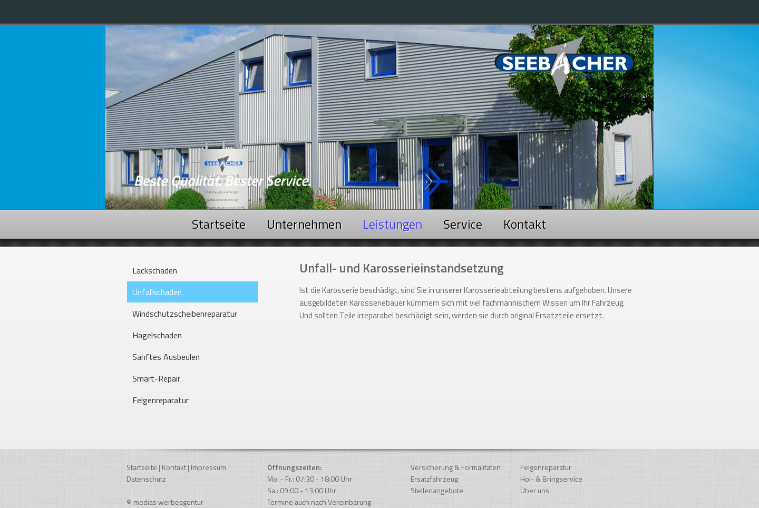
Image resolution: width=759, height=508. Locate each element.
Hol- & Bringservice (551, 478)
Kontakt (524, 223)
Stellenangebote (437, 490)
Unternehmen (304, 223)
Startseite (219, 223)
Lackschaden (154, 270)
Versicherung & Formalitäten (456, 467)
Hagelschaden (157, 335)
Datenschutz (146, 478)
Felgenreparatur (160, 400)
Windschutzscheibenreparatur (184, 313)
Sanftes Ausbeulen (166, 356)
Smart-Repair (156, 378)
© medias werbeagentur (164, 501)
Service (462, 223)
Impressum (208, 467)
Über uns (534, 490)
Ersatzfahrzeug (434, 478)
